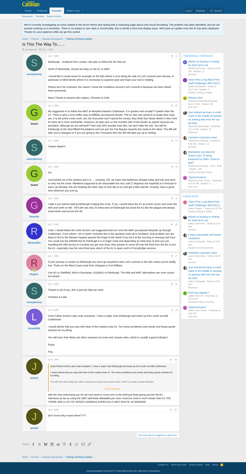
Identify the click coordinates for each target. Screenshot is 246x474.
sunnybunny (31, 49)
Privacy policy (196, 464)
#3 (176, 140)
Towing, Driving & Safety (200, 92)
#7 (176, 256)
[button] (82, 11)
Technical (192, 132)
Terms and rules (179, 464)
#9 (176, 310)
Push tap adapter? (198, 292)
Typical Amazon (197, 177)
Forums (57, 10)
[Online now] (34, 270)
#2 (176, 105)
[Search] (216, 11)
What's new (73, 10)
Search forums (54, 16)
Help (207, 464)
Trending (39, 16)
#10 (175, 359)
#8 (176, 284)
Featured (42, 10)
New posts (27, 16)
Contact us (163, 464)
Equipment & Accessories (200, 247)
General (192, 74)
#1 (176, 56)
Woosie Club (195, 97)
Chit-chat (192, 107)
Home (28, 10)
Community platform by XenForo (111, 471)
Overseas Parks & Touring (201, 302)
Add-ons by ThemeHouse (149, 471)
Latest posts (191, 196)
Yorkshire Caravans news (202, 137)
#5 (176, 198)
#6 (176, 224)
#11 (175, 410)
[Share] (172, 56)
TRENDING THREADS (198, 56)
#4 (176, 167)
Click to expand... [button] (112, 389)
